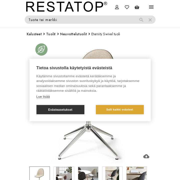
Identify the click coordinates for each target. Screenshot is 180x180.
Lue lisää (43, 96)
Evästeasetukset (60, 110)
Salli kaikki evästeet (119, 109)
